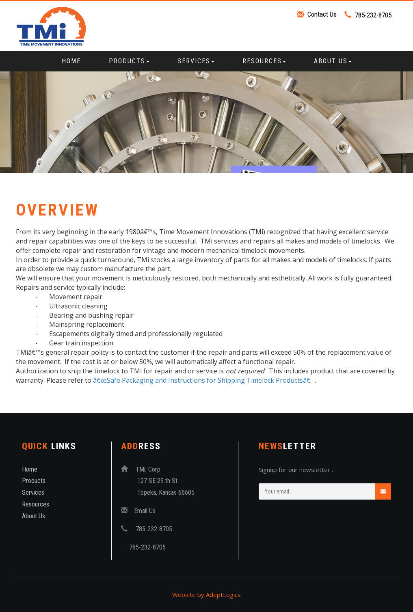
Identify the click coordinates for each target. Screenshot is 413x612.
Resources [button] (264, 61)
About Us (33, 516)
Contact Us (322, 14)
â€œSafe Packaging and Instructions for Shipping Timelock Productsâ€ (204, 380)
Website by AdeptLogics (206, 594)
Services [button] (195, 61)
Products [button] (129, 61)
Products (33, 481)
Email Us (145, 511)
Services (33, 492)
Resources (35, 504)
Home (71, 61)
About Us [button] (333, 61)
